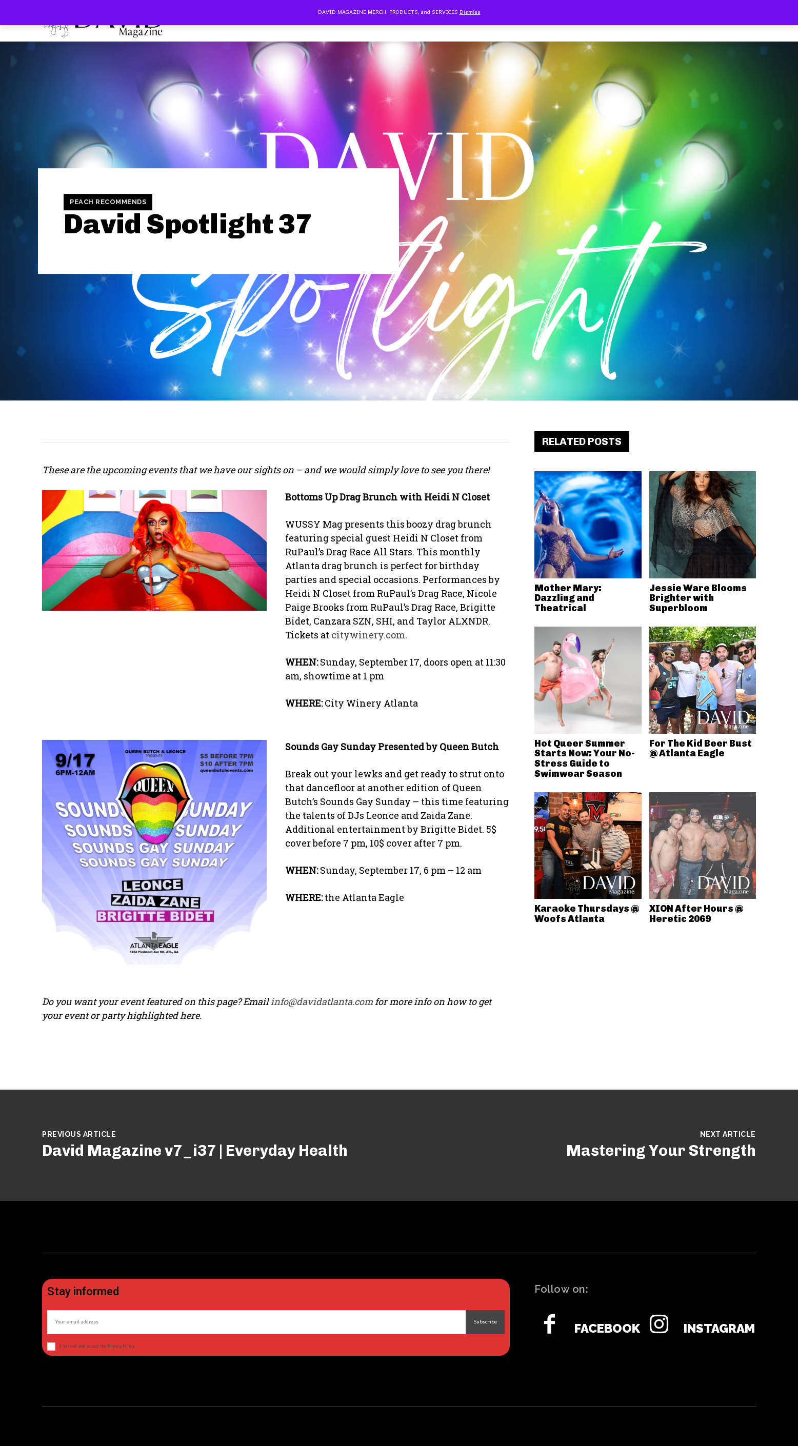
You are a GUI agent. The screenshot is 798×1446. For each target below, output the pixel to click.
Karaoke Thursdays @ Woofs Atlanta (586, 914)
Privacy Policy (120, 1346)
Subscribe (485, 1322)
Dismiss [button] (470, 12)
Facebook (607, 1328)
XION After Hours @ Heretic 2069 (696, 914)
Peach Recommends (108, 202)
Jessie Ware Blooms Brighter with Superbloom (698, 598)
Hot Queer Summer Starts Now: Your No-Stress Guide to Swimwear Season (584, 758)
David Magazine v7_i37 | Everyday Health (195, 1150)
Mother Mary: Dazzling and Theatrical (568, 598)
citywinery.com (368, 635)
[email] (256, 1322)
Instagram (719, 1328)
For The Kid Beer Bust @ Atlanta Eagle (700, 748)
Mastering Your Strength (661, 1150)
